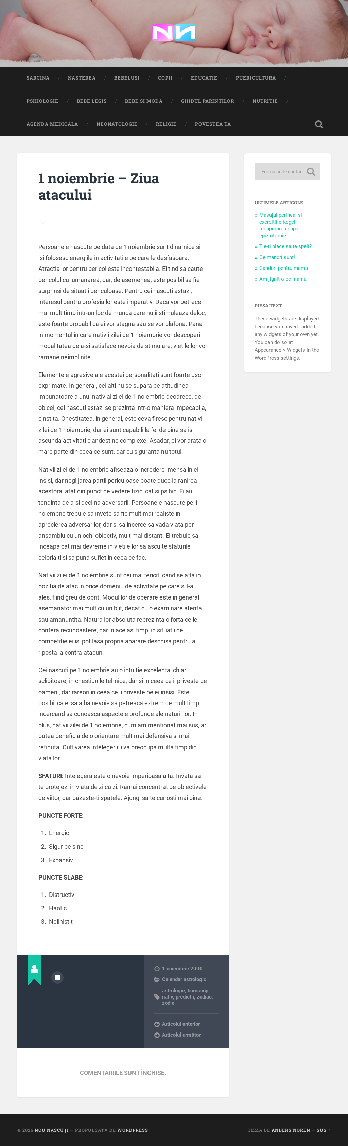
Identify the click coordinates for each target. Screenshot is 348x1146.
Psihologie (42, 101)
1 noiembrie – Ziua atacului (98, 186)
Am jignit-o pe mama (283, 279)
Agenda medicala (52, 124)
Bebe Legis (92, 101)
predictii (185, 997)
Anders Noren (291, 1130)
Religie (166, 124)
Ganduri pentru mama (283, 268)
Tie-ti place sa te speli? (285, 246)
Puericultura (256, 78)
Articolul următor (181, 1035)
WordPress (132, 1130)
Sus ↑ (323, 1130)
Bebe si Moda (144, 101)
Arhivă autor (57, 977)
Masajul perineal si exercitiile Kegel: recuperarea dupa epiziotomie (280, 225)
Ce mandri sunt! (277, 257)
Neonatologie (117, 124)
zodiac (204, 997)
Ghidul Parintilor (207, 101)
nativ (167, 997)
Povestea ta (213, 124)
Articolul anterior (181, 1024)
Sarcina (38, 78)
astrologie (173, 991)
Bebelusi (127, 78)
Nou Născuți (52, 1130)
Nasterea (82, 78)
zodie (168, 1003)
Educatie (204, 78)
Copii (165, 78)
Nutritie (265, 101)
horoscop (198, 991)
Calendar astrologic (184, 979)
